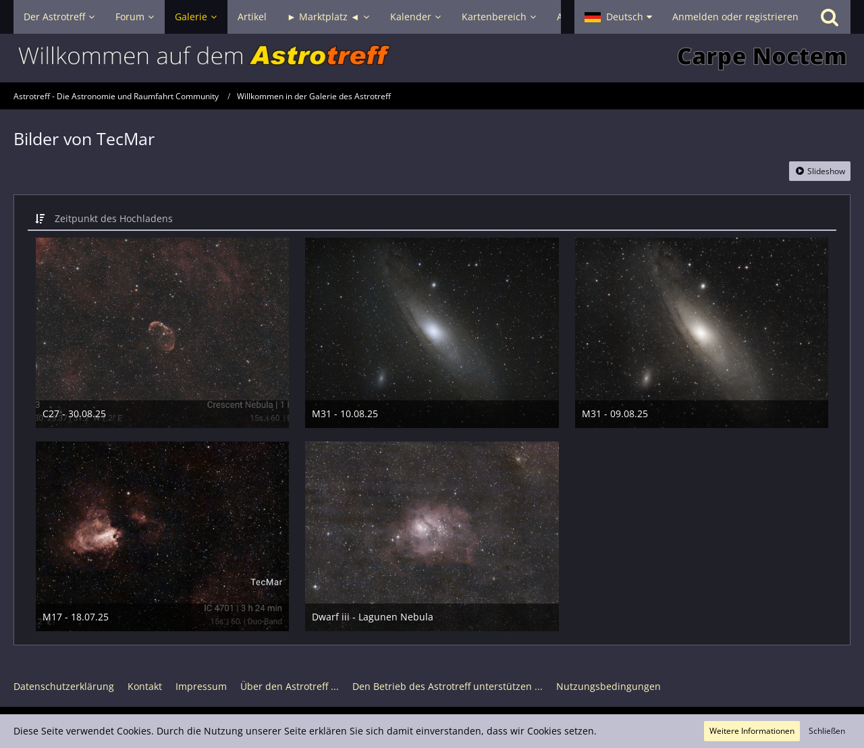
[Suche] (829, 17)
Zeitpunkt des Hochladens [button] (114, 218)
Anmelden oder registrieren (735, 16)
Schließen (827, 731)
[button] (618, 17)
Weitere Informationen (751, 731)
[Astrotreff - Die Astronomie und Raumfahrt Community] (432, 58)
